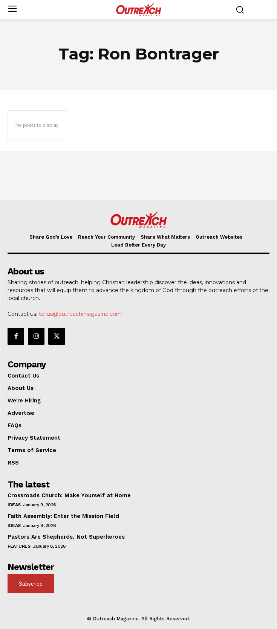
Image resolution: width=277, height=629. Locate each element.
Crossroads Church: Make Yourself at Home (69, 495)
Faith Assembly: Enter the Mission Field (63, 516)
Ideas (14, 504)
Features (19, 546)
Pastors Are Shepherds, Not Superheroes (66, 536)
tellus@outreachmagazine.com (80, 314)
